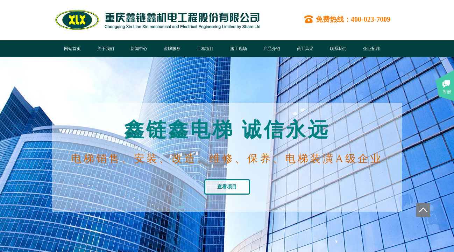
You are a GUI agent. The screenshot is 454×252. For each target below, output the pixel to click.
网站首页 (72, 48)
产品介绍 (271, 48)
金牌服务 (172, 48)
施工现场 (238, 48)
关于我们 (105, 48)
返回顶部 (423, 210)
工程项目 (205, 48)
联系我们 (338, 48)
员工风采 (305, 48)
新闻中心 (138, 48)
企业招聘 (371, 48)
